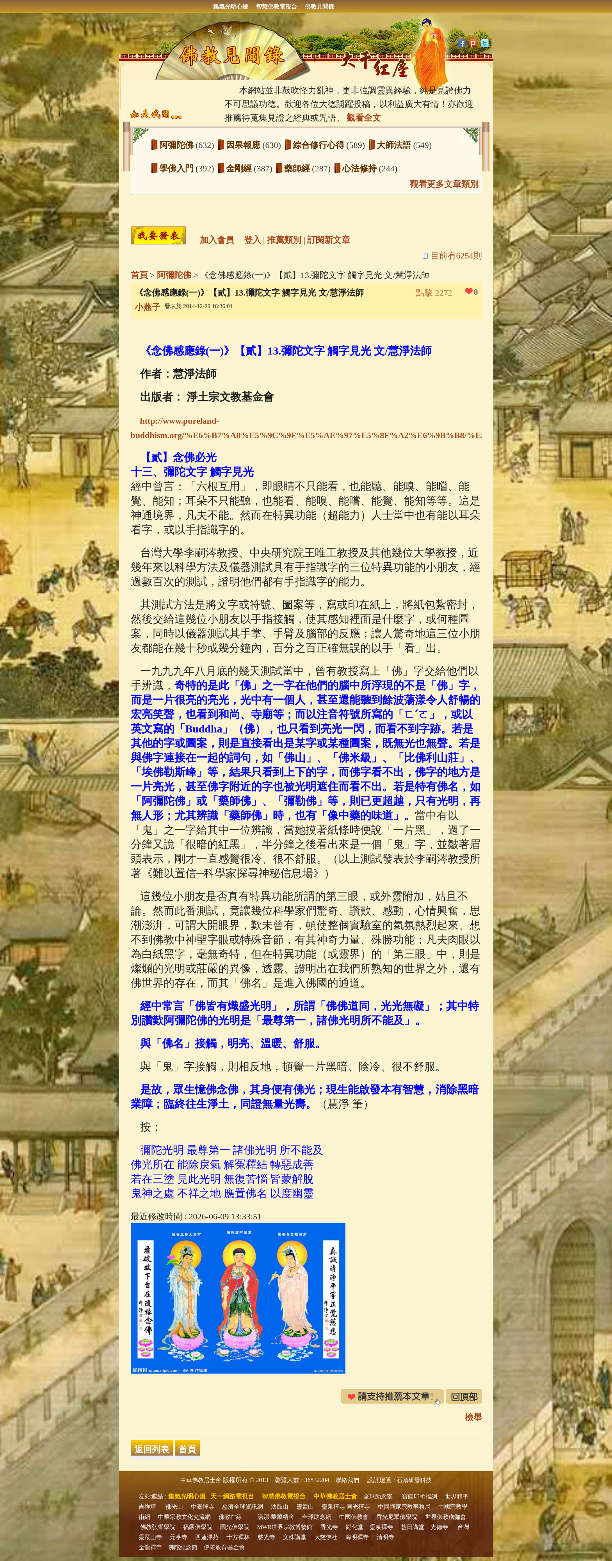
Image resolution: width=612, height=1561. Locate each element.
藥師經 (298, 168)
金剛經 (240, 168)
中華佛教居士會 (200, 1480)
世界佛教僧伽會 (445, 1517)
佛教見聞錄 (319, 7)
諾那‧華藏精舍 (276, 1517)
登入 (252, 240)
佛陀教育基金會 (224, 1547)
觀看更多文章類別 (444, 184)
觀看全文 (364, 118)
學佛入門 (177, 168)
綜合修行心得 (320, 145)
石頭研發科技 (414, 1480)
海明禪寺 (357, 1537)
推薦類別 (284, 240)
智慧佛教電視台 (276, 7)
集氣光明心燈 (230, 7)
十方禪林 (238, 1537)
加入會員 (217, 240)
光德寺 (439, 1527)
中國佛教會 (353, 1517)
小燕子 (147, 307)
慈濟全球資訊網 (242, 1507)
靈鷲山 (305, 1507)
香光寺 (329, 1527)
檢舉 (473, 1417)
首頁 (139, 275)
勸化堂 (354, 1527)
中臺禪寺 (202, 1507)
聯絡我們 (347, 1480)
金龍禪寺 (150, 1547)
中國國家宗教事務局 (404, 1507)
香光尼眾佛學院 (396, 1517)
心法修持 (360, 168)
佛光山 (174, 1507)
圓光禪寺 (358, 1507)
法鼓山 (279, 1507)
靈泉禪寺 (333, 1507)
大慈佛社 (326, 1537)
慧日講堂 (412, 1527)
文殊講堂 (294, 1537)
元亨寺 (178, 1537)
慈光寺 (266, 1537)
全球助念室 (378, 1496)
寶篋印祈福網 (419, 1496)
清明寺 (385, 1537)
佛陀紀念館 (182, 1547)
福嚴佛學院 (197, 1527)
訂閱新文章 (328, 240)
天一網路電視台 (232, 1496)
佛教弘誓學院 (157, 1527)
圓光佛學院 (234, 1527)
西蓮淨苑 (207, 1537)
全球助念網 (316, 1517)
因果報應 (244, 145)
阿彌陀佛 (177, 145)
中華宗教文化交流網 (184, 1517)
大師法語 (395, 145)
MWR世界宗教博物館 (285, 1527)
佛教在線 (230, 1517)
